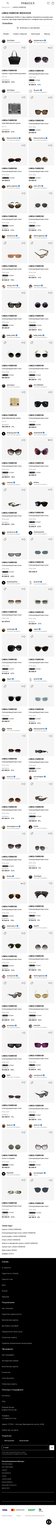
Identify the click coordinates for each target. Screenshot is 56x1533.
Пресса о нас (7, 1279)
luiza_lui (10, 776)
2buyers (37, 90)
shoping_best (12, 433)
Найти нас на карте (10, 1430)
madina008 (38, 433)
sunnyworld (11, 976)
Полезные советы (9, 1337)
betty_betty (11, 335)
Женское (6, 7)
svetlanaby (11, 629)
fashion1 (10, 1125)
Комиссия (6, 1372)
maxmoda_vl (11, 926)
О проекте (6, 1268)
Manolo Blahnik (7, 1482)
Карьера (5, 1297)
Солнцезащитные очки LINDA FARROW (19, 1233)
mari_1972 (37, 186)
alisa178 (37, 582)
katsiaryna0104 (39, 729)
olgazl (36, 629)
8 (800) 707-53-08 (9, 1410)
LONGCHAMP (6, 1479)
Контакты (6, 1396)
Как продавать (8, 1355)
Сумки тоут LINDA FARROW (13, 1247)
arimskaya (10, 1025)
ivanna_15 (37, 285)
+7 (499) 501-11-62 (9, 1418)
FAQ (3, 1401)
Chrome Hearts (7, 1464)
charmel (10, 482)
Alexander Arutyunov (9, 1485)
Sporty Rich (6, 1488)
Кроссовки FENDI (9, 1250)
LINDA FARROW (9, 70)
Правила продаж (7, 1515)
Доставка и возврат (10, 1326)
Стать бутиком (8, 1378)
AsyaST (36, 926)
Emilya (9, 876)
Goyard (4, 1470)
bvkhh (36, 826)
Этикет (5, 1291)
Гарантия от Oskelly (10, 1273)
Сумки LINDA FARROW (11, 1229)
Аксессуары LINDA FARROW (14, 1236)
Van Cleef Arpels (7, 1467)
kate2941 (37, 1025)
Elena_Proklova (12, 138)
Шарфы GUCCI (8, 1254)
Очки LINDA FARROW (11, 1240)
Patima (9, 728)
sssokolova (11, 236)
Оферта (18, 1515)
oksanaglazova (12, 826)
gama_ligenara (12, 186)
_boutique (10, 40)
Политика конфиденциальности (34, 1515)
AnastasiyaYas (39, 532)
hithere (36, 482)
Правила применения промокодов (17, 1343)
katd (8, 1075)
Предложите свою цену (12, 1332)
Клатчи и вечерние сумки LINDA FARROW (20, 1243)
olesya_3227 (11, 285)
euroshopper (38, 776)
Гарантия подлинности (11, 1314)
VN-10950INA (38, 385)
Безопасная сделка (10, 1320)
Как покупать (7, 1308)
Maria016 (10, 1173)
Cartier (4, 1476)
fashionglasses (39, 236)
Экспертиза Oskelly (10, 1361)
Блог (4, 1285)
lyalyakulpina (39, 40)
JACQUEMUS (6, 1473)
